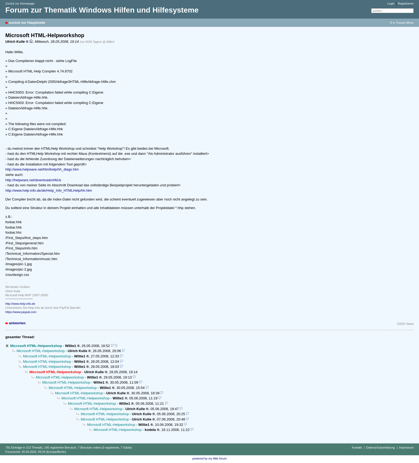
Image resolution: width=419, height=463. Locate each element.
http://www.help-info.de (20, 303)
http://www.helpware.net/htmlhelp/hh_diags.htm (42, 169)
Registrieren (406, 3)
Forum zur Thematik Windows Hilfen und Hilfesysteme (102, 10)
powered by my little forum (209, 458)
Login (391, 3)
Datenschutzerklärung (380, 447)
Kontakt (357, 447)
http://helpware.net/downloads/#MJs (33, 180)
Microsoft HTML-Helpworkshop (36, 346)
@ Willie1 (109, 41)
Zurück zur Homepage (19, 3)
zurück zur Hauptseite (27, 23)
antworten (17, 323)
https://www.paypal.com (20, 312)
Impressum (406, 447)
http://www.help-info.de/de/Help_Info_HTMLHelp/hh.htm (48, 190)
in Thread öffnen (403, 22)
